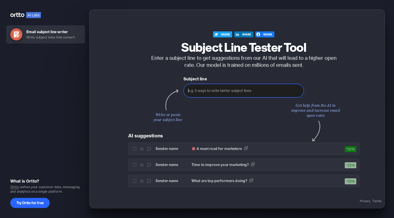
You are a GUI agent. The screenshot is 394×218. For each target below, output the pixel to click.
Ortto (14, 187)
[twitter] (222, 34)
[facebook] (264, 34)
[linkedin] (243, 34)
